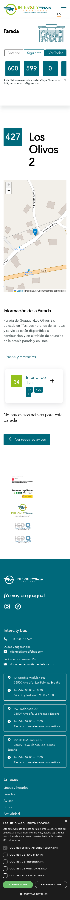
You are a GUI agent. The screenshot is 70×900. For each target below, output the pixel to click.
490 (38, 390)
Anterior (13, 53)
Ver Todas (56, 53)
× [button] (65, 821)
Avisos (8, 801)
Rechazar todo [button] (51, 884)
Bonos (8, 807)
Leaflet (18, 291)
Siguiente (34, 53)
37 (29, 390)
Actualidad (12, 814)
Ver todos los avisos (27, 440)
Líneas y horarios (16, 788)
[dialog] (35, 858)
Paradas (9, 794)
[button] (35, 232)
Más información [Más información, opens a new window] (12, 840)
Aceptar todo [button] (18, 884)
